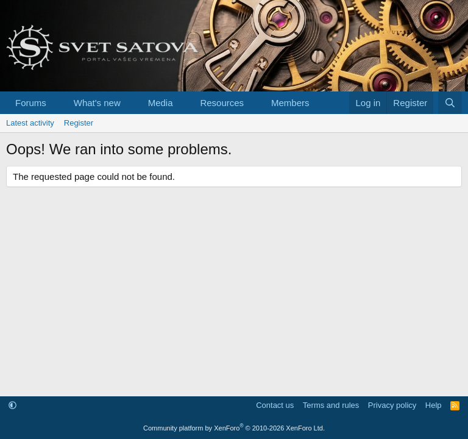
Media (160, 103)
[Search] (450, 102)
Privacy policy (392, 405)
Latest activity (30, 122)
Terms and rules (331, 405)
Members (290, 103)
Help (433, 405)
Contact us (275, 405)
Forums (30, 103)
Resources (222, 103)
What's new (97, 103)
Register (78, 122)
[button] (56, 102)
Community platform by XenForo (234, 428)
